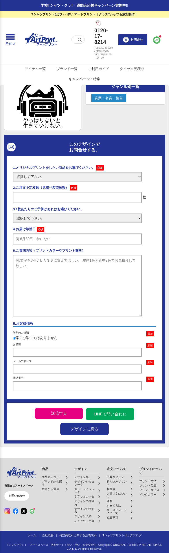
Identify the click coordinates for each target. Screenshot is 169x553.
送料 (109, 501)
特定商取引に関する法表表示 (78, 535)
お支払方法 (114, 505)
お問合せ (133, 39)
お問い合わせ (17, 495)
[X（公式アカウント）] (24, 511)
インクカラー (147, 494)
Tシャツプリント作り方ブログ (122, 535)
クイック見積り (132, 69)
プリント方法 (147, 481)
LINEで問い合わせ (110, 414)
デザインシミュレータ (84, 483)
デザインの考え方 (84, 510)
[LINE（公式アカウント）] (32, 511)
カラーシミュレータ (84, 491)
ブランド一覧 (66, 69)
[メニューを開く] (10, 40)
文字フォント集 (84, 496)
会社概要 (47, 535)
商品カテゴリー (52, 477)
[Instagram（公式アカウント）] (7, 511)
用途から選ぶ (50, 489)
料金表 (111, 489)
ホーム (32, 535)
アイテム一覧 (35, 69)
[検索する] (80, 40)
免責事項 (112, 517)
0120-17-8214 (101, 36)
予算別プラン (115, 477)
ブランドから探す (52, 483)
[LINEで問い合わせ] (156, 39)
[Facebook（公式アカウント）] (15, 511)
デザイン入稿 (83, 516)
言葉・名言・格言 (109, 98)
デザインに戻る (84, 429)
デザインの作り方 (84, 503)
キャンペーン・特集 (84, 79)
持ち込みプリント (117, 483)
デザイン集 (81, 477)
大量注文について (117, 495)
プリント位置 (147, 485)
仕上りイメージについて (117, 512)
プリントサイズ (149, 490)
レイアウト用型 (84, 520)
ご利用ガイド (98, 69)
